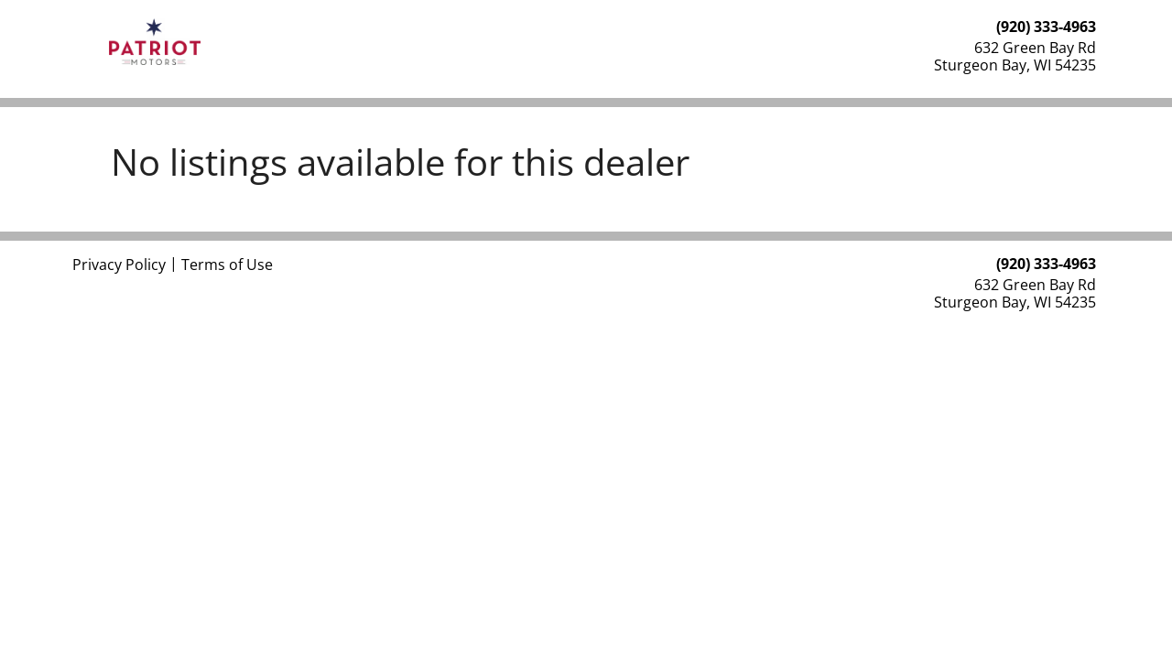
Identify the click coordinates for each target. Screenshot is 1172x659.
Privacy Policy (119, 264)
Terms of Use (227, 264)
